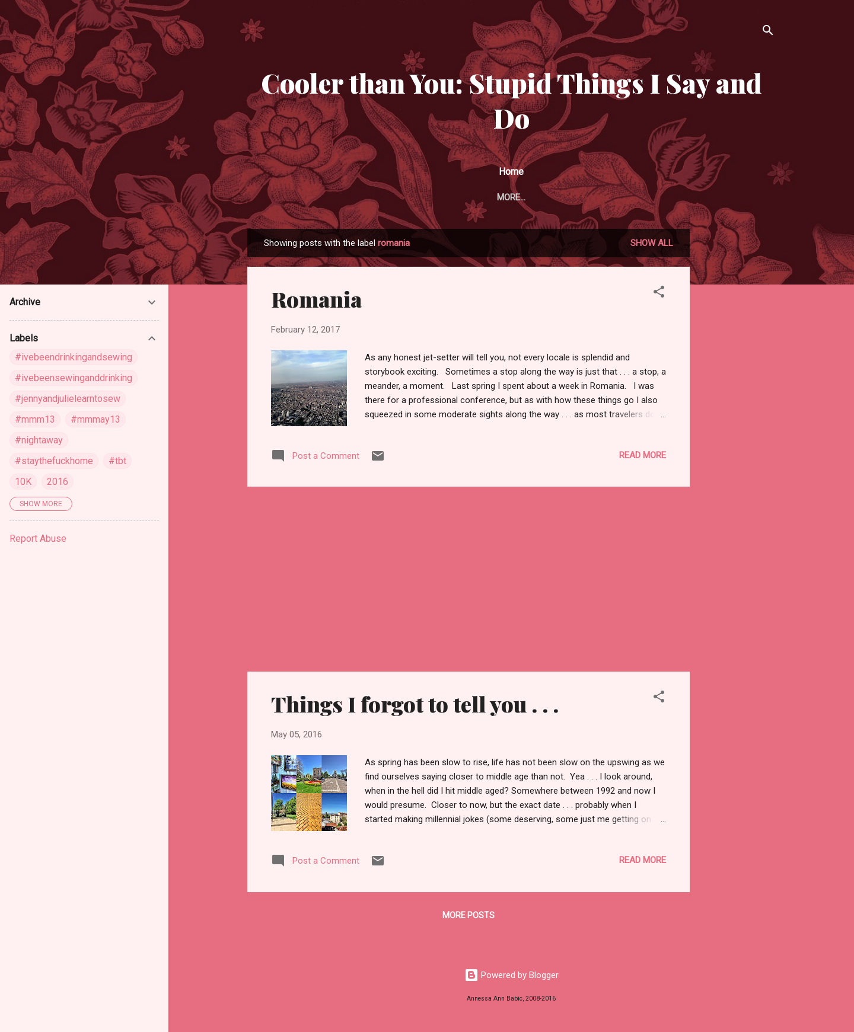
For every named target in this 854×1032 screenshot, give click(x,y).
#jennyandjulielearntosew (67, 398)
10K (23, 481)
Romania (316, 301)
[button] (659, 296)
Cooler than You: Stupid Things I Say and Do (511, 100)
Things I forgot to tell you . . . (415, 706)
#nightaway (39, 440)
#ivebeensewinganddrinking (73, 378)
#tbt (117, 461)
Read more (642, 457)
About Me (332, 197)
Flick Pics (615, 197)
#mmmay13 (95, 419)
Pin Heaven (547, 197)
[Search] (768, 32)
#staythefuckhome (54, 461)
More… (743, 197)
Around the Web (410, 197)
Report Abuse (37, 538)
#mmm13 (35, 419)
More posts (468, 917)
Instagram (683, 197)
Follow (485, 197)
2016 (57, 481)
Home (277, 197)
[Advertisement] (737, 409)
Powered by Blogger (511, 977)
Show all (651, 245)
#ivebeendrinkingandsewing (73, 357)
